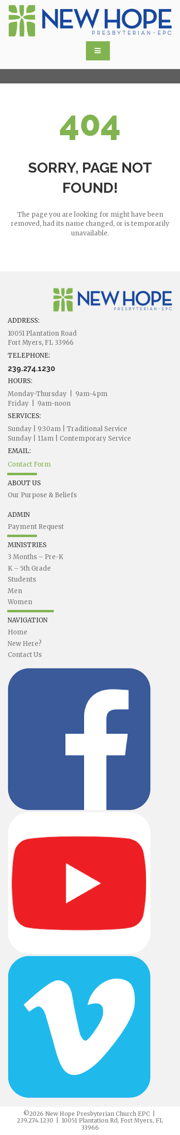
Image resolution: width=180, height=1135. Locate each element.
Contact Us (25, 655)
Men (15, 591)
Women (20, 602)
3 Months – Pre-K (35, 557)
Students (22, 579)
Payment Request (36, 527)
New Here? (25, 644)
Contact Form (29, 464)
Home (17, 632)
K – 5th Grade (29, 568)
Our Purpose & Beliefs (42, 495)
